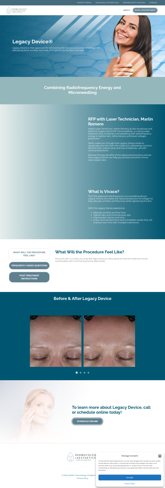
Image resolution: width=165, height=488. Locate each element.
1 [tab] (76, 372)
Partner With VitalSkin (134, 3)
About (126, 10)
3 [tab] (84, 372)
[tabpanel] (82, 337)
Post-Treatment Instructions (29, 277)
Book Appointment (145, 10)
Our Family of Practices (107, 3)
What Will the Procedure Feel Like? (29, 254)
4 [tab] (88, 372)
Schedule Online (87, 421)
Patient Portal (84, 3)
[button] (160, 456)
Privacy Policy (130, 483)
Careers (153, 3)
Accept (129, 477)
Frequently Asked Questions (29, 265)
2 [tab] (80, 372)
